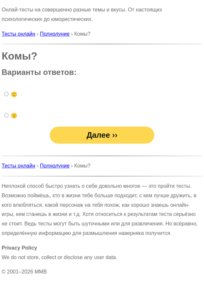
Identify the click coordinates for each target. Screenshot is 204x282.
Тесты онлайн (18, 34)
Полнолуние (55, 34)
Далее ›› (102, 135)
